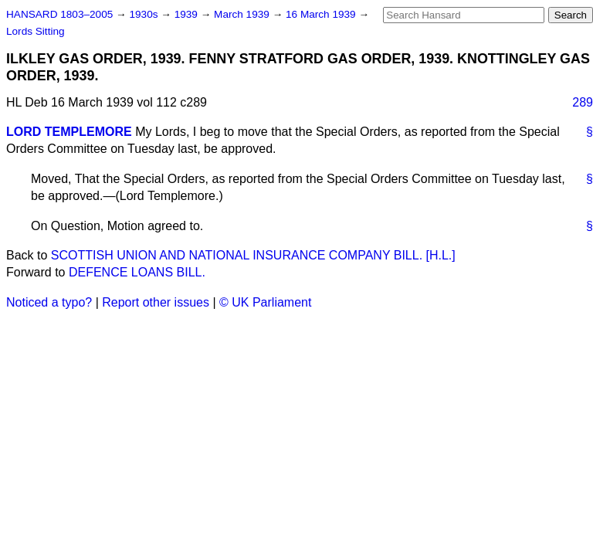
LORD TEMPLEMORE (69, 131)
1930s (145, 14)
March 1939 (243, 14)
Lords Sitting (35, 31)
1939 (188, 14)
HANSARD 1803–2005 (59, 14)
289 (582, 102)
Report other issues (155, 302)
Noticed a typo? (49, 302)
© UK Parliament (265, 302)
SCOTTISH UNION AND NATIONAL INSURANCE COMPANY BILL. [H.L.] (253, 255)
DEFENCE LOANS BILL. (137, 272)
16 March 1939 (322, 14)
